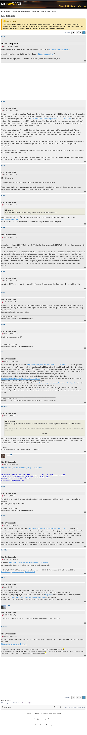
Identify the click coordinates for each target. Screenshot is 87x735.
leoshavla (4, 627)
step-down (49, 595)
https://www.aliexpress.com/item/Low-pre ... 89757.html (55, 383)
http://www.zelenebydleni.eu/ (59, 49)
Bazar (73, 6)
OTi (9, 605)
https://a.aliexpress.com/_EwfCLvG (14, 644)
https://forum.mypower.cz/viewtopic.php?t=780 (15, 572)
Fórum (61, 6)
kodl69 (3, 516)
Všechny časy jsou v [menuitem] (75, 707)
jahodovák (4, 406)
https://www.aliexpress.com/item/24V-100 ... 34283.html (47, 365)
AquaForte (41, 597)
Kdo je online (6, 701)
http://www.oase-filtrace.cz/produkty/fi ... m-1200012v (48, 528)
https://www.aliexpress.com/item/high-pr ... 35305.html (20, 378)
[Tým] (61, 707)
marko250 (9, 455)
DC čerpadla (8, 15)
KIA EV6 (32, 572)
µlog (84, 6)
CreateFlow (33, 597)
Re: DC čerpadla (9, 43)
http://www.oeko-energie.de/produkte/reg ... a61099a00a (50, 119)
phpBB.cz (48, 719)
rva (2, 352)
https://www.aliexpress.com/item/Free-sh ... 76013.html (28, 563)
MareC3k (4, 550)
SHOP (67, 6)
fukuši (3, 292)
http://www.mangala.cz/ (42, 390)
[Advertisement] (43, 81)
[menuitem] (28, 11)
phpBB (37, 713)
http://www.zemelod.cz (46, 54)
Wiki (79, 6)
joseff (3, 36)
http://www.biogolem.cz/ (9, 219)
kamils (3, 577)
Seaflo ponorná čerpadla (19, 597)
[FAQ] (55, 707)
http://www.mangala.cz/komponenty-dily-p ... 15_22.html (21, 468)
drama (3, 101)
